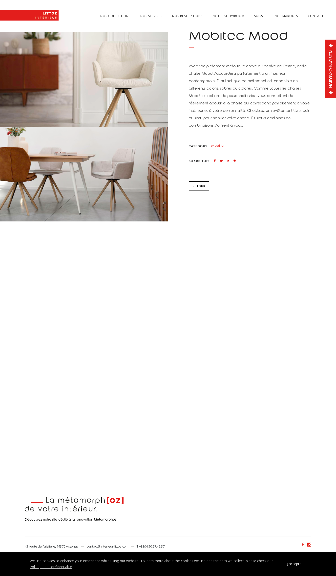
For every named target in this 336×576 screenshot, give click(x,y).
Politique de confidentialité (51, 566)
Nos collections (115, 16)
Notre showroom (228, 16)
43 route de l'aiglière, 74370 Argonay (52, 546)
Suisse (259, 16)
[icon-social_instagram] (309, 545)
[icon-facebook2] (304, 545)
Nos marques (286, 16)
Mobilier (218, 146)
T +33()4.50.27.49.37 (151, 546)
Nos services (151, 16)
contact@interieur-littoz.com (107, 546)
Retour (199, 186)
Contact (316, 16)
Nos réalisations (187, 16)
